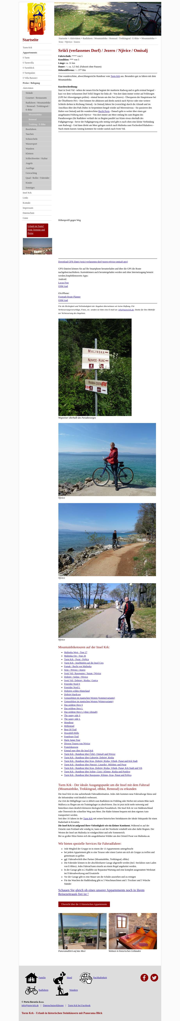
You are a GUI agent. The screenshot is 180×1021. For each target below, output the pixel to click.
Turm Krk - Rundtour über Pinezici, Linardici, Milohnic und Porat (95, 764)
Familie (35, 977)
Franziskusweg (71, 747)
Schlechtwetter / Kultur (37, 158)
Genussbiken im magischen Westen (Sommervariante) (89, 698)
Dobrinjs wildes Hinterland (77, 691)
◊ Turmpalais (29, 73)
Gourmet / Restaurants (36, 97)
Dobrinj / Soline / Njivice (76, 677)
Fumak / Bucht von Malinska (78, 666)
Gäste (25, 218)
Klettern (29, 153)
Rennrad (33, 119)
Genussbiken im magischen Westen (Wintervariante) (88, 701)
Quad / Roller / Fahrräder (37, 178)
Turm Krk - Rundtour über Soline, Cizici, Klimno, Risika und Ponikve (97, 771)
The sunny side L (72, 719)
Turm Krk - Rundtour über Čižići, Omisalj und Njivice (90, 754)
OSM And (63, 286)
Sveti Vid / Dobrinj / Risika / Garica (81, 680)
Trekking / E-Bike (37, 124)
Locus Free (63, 282)
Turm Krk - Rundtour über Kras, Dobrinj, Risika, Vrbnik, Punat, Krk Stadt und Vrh (103, 768)
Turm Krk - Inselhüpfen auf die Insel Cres (84, 663)
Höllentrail (69, 726)
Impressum (28, 208)
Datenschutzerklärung (53, 1005)
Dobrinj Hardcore (72, 694)
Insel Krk (27, 192)
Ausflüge (30, 168)
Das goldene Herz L (73, 708)
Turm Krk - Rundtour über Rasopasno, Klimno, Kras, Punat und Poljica (98, 775)
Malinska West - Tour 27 (75, 652)
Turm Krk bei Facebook (79, 1005)
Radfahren (36, 990)
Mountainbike (35, 114)
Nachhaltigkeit (93, 977)
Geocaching (31, 173)
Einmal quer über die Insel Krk (78, 750)
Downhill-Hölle (71, 733)
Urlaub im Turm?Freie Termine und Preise (36, 230)
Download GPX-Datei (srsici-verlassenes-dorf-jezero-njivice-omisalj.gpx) (93, 261)
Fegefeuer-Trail (71, 736)
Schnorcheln (31, 139)
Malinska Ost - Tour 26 (75, 655)
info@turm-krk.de (126, 309)
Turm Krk (27, 47)
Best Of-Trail (70, 729)
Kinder (29, 182)
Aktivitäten (28, 88)
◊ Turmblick (28, 67)
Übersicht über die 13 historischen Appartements (84, 904)
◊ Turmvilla (28, 62)
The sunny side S (72, 715)
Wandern (30, 148)
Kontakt (26, 202)
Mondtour (69, 722)
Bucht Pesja (104, 111)
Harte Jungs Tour (72, 740)
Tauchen (30, 134)
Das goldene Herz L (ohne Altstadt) (81, 712)
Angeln (29, 163)
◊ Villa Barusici (30, 78)
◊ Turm (26, 57)
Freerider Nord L (72, 687)
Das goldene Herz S (73, 705)
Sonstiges (30, 187)
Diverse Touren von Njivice (77, 743)
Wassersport (31, 143)
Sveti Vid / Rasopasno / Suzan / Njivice (82, 673)
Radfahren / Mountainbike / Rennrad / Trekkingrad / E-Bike (38, 106)
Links (25, 197)
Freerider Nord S (72, 684)
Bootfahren (31, 129)
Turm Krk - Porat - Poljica (76, 659)
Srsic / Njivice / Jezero (69, 42)
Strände (29, 93)
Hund (62, 977)
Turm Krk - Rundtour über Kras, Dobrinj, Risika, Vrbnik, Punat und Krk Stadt (101, 761)
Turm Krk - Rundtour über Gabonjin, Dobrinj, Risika (89, 757)
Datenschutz (28, 213)
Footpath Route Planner (69, 296)
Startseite (30, 40)
